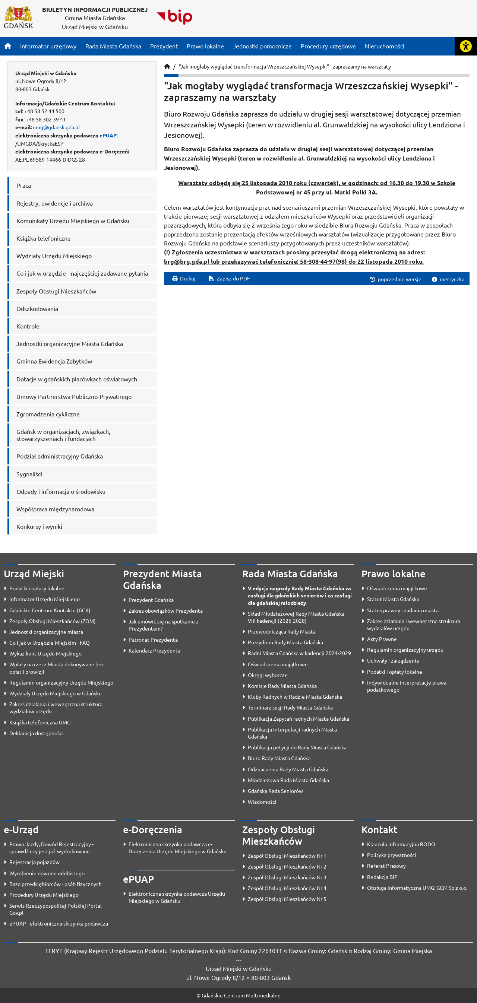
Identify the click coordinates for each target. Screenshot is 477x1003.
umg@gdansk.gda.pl (56, 127)
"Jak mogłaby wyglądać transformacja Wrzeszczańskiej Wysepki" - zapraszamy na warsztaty (285, 66)
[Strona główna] (8, 46)
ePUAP (108, 135)
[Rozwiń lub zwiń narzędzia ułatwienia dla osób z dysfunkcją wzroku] (466, 46)
